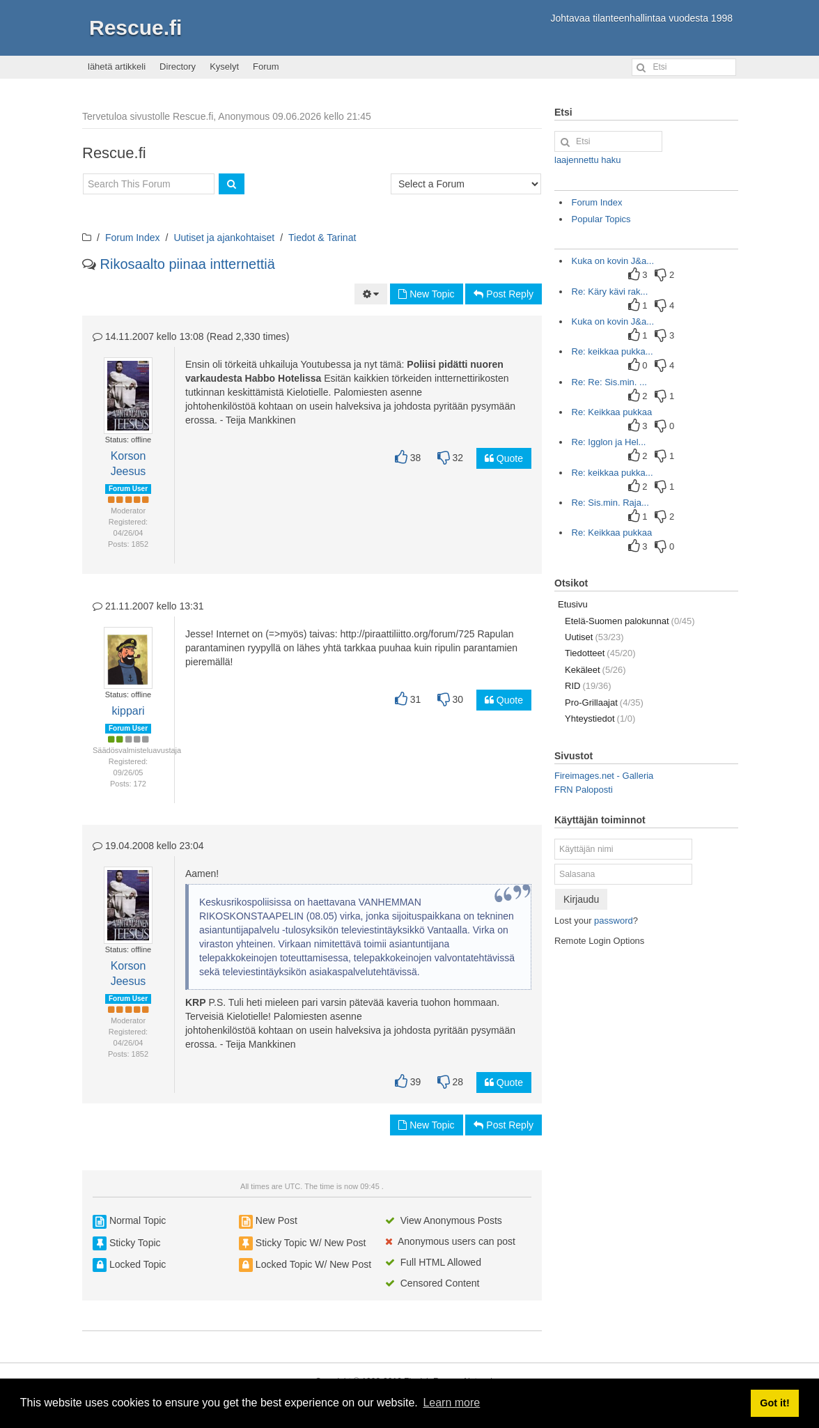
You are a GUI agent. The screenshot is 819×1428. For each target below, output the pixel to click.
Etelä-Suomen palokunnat (630, 621)
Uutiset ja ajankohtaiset (223, 237)
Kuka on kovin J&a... (613, 261)
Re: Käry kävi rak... (610, 291)
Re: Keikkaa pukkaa (612, 412)
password (613, 920)
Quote (504, 458)
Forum (266, 66)
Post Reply (503, 294)
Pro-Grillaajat (604, 702)
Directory (177, 66)
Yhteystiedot (600, 718)
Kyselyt (224, 66)
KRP (195, 1002)
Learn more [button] (451, 1402)
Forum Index (132, 237)
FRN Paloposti (583, 789)
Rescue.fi (135, 27)
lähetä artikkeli (117, 66)
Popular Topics (601, 219)
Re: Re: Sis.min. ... (609, 382)
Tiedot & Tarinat (322, 237)
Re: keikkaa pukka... (612, 351)
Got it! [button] (774, 1402)
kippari (127, 711)
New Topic (426, 294)
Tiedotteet (600, 653)
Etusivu (573, 604)
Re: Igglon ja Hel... (609, 442)
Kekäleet (595, 670)
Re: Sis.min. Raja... (610, 502)
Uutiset (594, 637)
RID (588, 686)
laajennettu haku (587, 160)
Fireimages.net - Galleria (603, 775)
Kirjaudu (581, 899)
